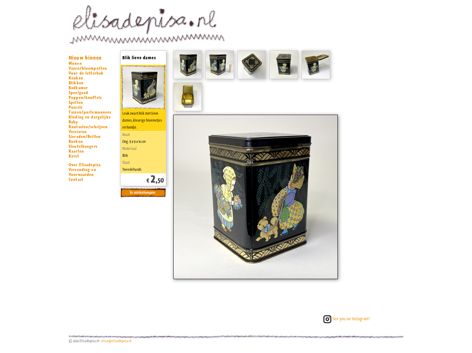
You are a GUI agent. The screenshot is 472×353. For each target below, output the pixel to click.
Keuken (76, 78)
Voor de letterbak (86, 73)
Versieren (78, 131)
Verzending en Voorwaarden (82, 172)
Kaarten (76, 151)
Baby (73, 122)
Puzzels (76, 107)
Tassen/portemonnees (90, 112)
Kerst (74, 156)
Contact (76, 179)
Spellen (76, 102)
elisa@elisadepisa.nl (116, 341)
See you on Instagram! (346, 318)
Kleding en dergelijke (90, 117)
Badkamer (78, 87)
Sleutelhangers (83, 146)
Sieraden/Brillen (85, 136)
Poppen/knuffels (85, 97)
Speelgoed (78, 92)
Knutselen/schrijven (88, 126)
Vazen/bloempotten (88, 68)
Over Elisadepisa (85, 164)
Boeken (76, 141)
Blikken (76, 82)
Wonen (75, 63)
